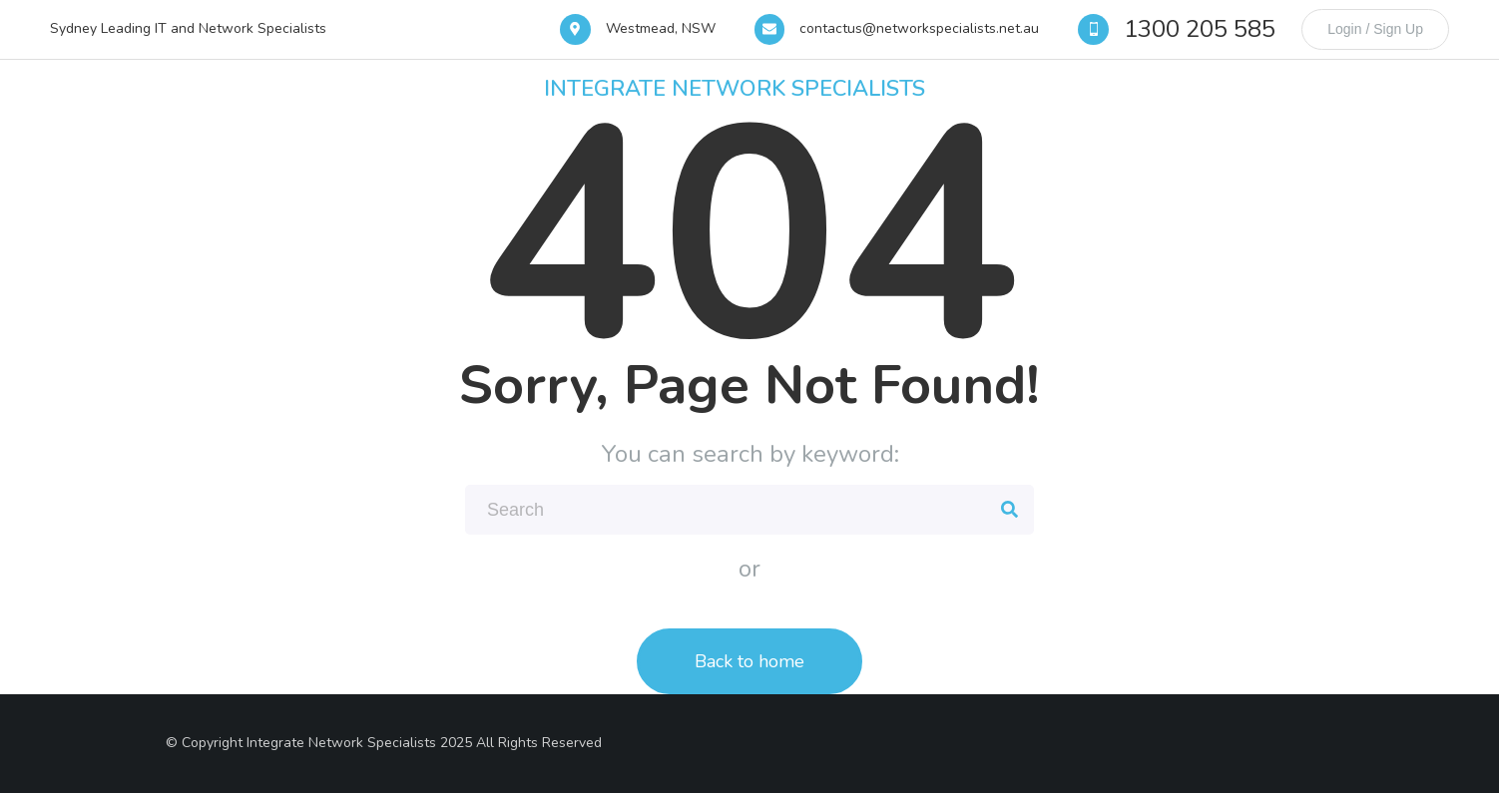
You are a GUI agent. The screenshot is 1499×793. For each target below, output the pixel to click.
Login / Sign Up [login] (1375, 29)
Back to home (749, 661)
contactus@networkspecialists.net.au (919, 28)
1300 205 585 (1199, 29)
